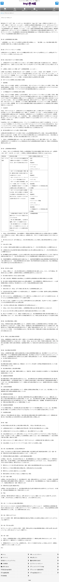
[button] (2, 3)
